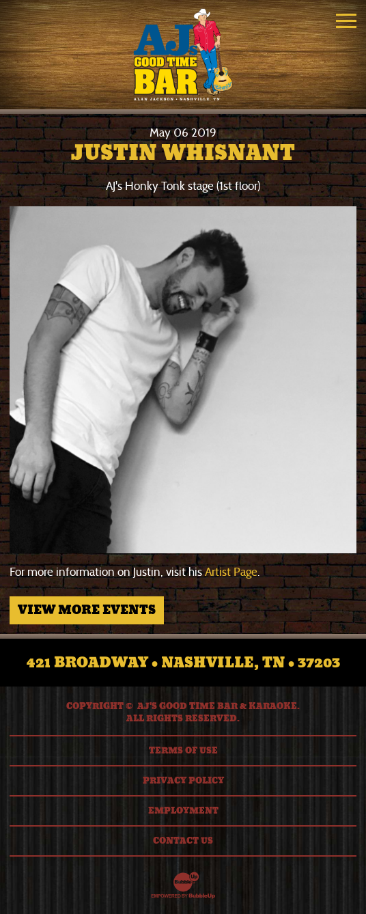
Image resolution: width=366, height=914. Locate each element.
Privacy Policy (183, 781)
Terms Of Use (183, 751)
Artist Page (231, 572)
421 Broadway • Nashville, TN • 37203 (183, 663)
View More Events (87, 610)
